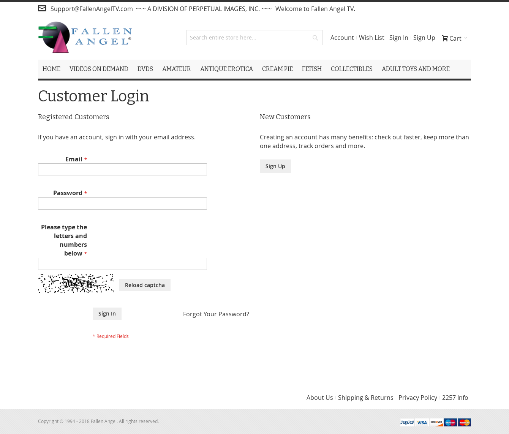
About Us (320, 397)
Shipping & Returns (366, 397)
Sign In (398, 37)
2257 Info (455, 397)
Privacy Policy (417, 397)
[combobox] (254, 37)
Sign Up (424, 37)
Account (342, 37)
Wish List (371, 37)
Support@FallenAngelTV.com (92, 9)
